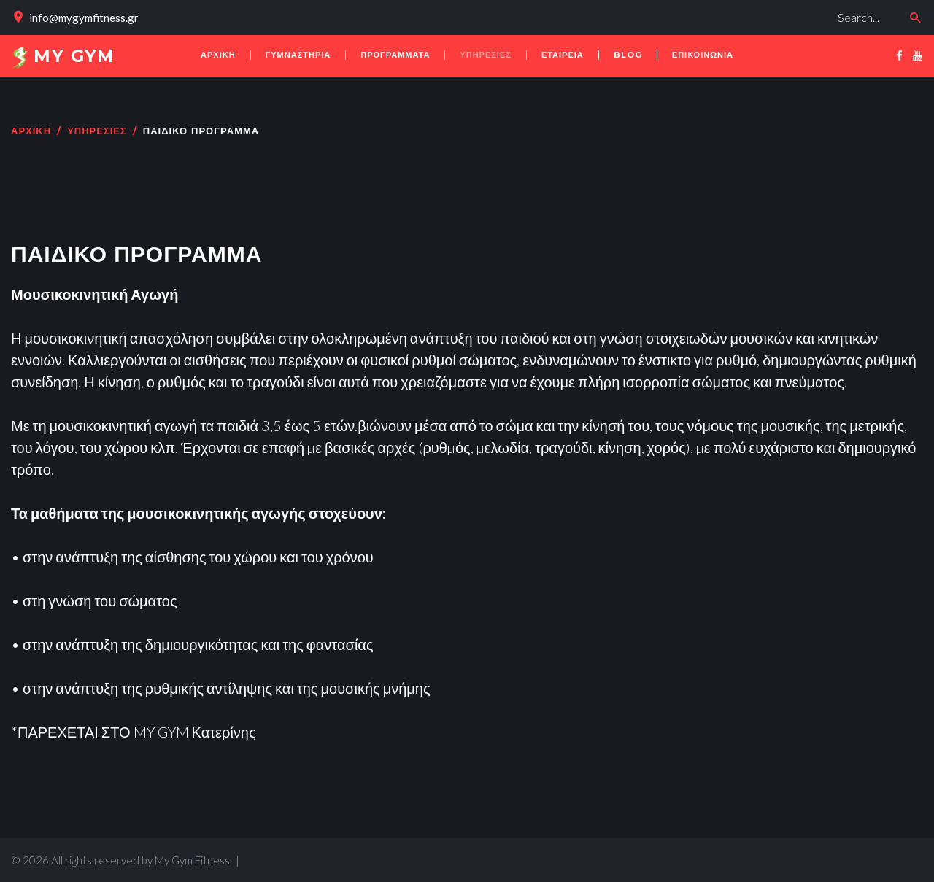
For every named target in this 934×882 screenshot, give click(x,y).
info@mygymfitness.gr (84, 17)
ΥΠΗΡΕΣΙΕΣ (97, 131)
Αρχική (31, 131)
